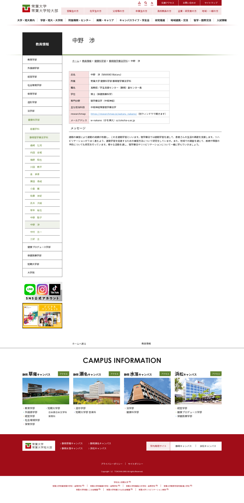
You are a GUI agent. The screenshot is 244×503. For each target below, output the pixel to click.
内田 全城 (36, 152)
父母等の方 (118, 11)
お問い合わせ (189, 2)
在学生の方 (95, 11)
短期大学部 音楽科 (86, 412)
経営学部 (32, 76)
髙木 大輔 (36, 203)
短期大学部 (33, 264)
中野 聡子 (36, 217)
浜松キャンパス (98, 448)
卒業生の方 (141, 11)
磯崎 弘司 (36, 145)
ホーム (75, 61)
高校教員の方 (164, 11)
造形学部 (32, 102)
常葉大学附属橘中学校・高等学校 (104, 486)
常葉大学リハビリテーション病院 (152, 489)
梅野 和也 (36, 159)
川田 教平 (36, 166)
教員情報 (86, 61)
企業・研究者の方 (187, 11)
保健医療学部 (34, 255)
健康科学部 (100, 61)
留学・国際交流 (202, 20)
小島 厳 (35, 188)
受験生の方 (73, 11)
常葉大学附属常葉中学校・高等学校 (67, 486)
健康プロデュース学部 (39, 247)
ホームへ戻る (79, 343)
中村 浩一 (36, 232)
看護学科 (34, 129)
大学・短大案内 (26, 20)
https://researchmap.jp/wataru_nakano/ (114, 113)
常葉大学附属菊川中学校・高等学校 (140, 486)
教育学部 (32, 59)
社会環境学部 (34, 85)
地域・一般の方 (210, 11)
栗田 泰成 (36, 181)
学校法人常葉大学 (121, 482)
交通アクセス (167, 2)
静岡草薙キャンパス (72, 443)
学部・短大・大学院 (51, 20)
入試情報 (222, 20)
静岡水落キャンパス (72, 448)
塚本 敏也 (36, 210)
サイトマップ (210, 2)
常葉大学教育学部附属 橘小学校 (177, 486)
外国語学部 (33, 68)
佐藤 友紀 (36, 195)
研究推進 (160, 20)
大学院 (31, 272)
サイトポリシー (135, 463)
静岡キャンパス (183, 446)
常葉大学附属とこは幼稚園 (87, 489)
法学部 (31, 110)
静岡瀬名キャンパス (100, 443)
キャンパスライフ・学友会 (134, 20)
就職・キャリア (105, 20)
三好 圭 (35, 239)
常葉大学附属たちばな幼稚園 (118, 489)
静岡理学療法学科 (118, 61)
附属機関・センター (79, 20)
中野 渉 (35, 224)
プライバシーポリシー (111, 463)
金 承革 (35, 174)
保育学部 (32, 93)
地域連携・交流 (179, 20)
